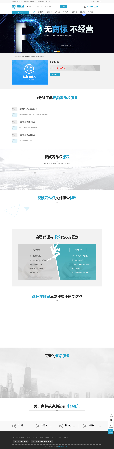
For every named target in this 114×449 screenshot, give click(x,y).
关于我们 (47, 437)
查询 (64, 7)
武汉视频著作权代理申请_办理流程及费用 (33, 56)
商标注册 (66, 12)
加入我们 (93, 1)
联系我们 (99, 1)
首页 (33, 12)
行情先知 (53, 437)
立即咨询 (54, 74)
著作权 (19, 56)
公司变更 (21, 437)
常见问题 (82, 12)
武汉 (30, 6)
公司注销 (57, 12)
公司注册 (40, 12)
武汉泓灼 (14, 56)
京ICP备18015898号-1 (63, 446)
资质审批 (74, 12)
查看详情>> (64, 338)
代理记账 (49, 12)
